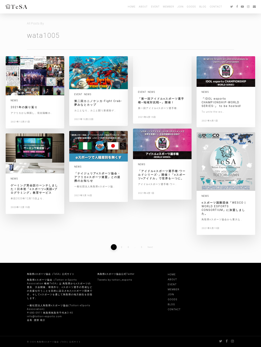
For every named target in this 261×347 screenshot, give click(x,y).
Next (150, 247)
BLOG (202, 7)
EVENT (155, 7)
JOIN (180, 7)
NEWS (14, 100)
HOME (131, 7)
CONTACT (216, 7)
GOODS (191, 7)
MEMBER (168, 7)
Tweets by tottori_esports (114, 279)
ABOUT (143, 7)
